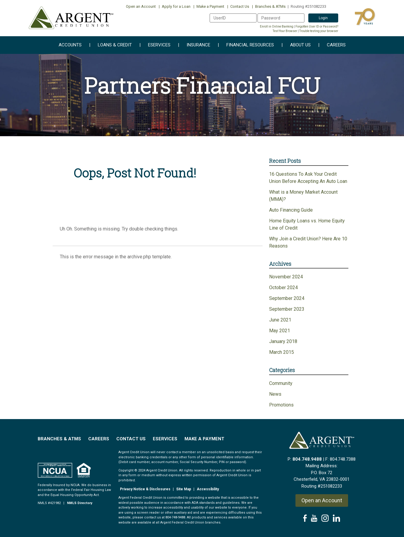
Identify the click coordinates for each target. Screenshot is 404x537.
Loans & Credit (110, 45)
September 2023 (286, 309)
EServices (165, 439)
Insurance (194, 45)
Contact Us (238, 6)
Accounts (70, 45)
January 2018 (283, 341)
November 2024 (286, 277)
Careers (332, 45)
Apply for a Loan (174, 6)
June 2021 (280, 320)
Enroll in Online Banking (276, 26)
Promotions (281, 405)
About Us (296, 45)
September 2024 (286, 298)
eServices (154, 45)
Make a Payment (208, 6)
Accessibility (208, 489)
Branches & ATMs (269, 6)
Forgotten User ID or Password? (316, 26)
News (275, 394)
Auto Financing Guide (291, 210)
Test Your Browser (285, 31)
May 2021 (279, 330)
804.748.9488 (307, 459)
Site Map (183, 489)
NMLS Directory (79, 503)
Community (280, 383)
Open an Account (141, 6)
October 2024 (283, 287)
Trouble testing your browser (318, 31)
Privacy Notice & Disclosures (145, 489)
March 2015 (281, 352)
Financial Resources (246, 45)
